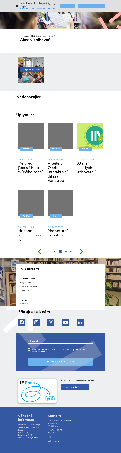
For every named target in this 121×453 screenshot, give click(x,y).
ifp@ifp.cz (52, 432)
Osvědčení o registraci (28, 437)
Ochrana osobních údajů (29, 424)
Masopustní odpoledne (58, 233)
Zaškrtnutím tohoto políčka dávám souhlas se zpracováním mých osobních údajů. (60, 350)
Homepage (24, 36)
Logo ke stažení (25, 435)
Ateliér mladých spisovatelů (87, 168)
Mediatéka (35, 36)
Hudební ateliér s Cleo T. (29, 235)
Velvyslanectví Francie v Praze (28, 428)
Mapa (50, 436)
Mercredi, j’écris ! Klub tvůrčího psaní (30, 168)
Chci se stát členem (75, 387)
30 (49, 251)
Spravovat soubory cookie (91, 6)
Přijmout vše (67, 6)
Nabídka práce (24, 432)
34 (71, 251)
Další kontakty (54, 441)
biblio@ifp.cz (25, 303)
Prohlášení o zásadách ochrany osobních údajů (37, 8)
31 (55, 251)
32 (60, 251)
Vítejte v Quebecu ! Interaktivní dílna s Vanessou (57, 172)
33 (66, 251)
